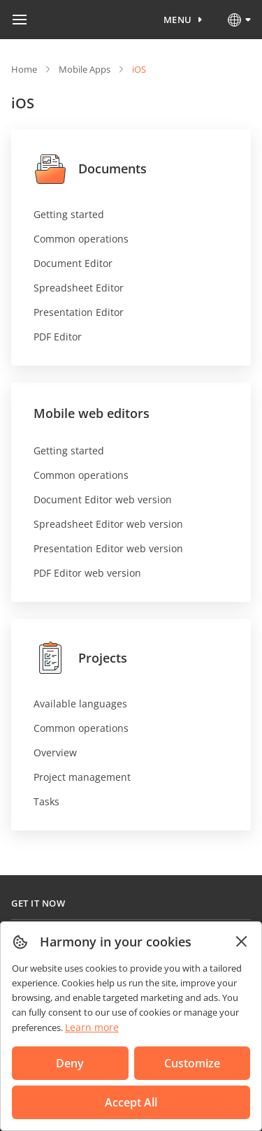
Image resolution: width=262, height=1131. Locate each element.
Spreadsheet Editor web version (108, 524)
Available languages (80, 703)
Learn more (92, 1027)
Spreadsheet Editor (79, 287)
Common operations (81, 238)
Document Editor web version (103, 499)
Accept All (131, 1102)
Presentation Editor (79, 312)
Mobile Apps (84, 69)
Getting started (69, 214)
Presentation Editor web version (108, 548)
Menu (177, 19)
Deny (70, 1063)
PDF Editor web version (87, 572)
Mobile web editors (92, 413)
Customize (192, 1063)
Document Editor (73, 263)
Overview (55, 752)
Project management (82, 777)
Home (24, 69)
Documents (90, 168)
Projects (80, 658)
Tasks (46, 801)
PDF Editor (58, 336)
